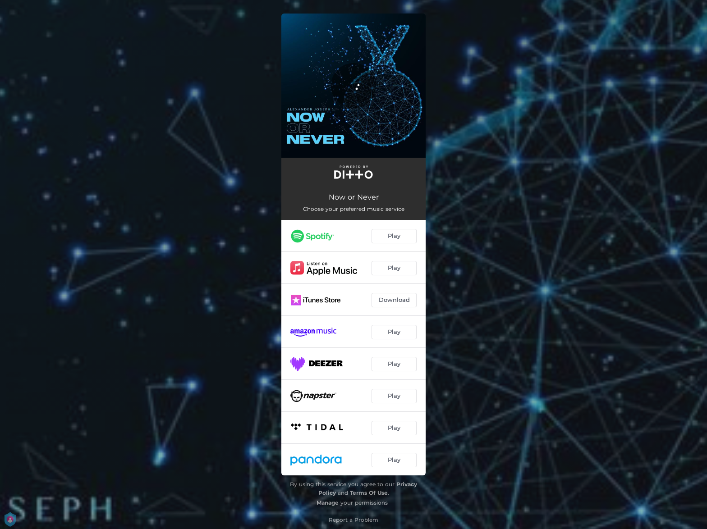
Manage (328, 502)
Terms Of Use (369, 492)
